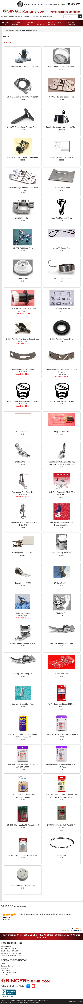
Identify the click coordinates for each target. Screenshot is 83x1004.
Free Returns (40, 23)
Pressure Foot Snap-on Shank (22, 643)
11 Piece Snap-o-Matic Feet (61, 309)
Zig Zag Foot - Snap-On (22, 674)
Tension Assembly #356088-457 (62, 553)
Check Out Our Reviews (54, 23)
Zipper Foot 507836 (23, 583)
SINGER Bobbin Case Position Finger (22, 127)
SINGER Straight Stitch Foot (61, 643)
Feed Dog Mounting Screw (61, 218)
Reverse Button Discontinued (23, 886)
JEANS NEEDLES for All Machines (22, 855)
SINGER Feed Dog (23, 218)
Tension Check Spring (61, 278)
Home (7, 30)
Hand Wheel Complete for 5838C (61, 67)
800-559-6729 (5, 953)
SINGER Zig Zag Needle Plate (61, 97)
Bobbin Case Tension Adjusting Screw (22, 401)
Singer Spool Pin (23, 432)
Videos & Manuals (71, 23)
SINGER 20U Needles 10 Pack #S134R (22, 825)
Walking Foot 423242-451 (22, 553)
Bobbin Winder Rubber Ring (61, 339)
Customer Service (16, 23)
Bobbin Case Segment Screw (62, 401)
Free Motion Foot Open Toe (22, 492)
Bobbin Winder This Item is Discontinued (22, 339)
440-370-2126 (16, 953)
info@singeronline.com (13, 955)
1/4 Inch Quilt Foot (22, 462)
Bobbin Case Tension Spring (22, 369)
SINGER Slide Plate (61, 188)
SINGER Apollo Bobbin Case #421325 (22, 97)
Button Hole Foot (62, 674)
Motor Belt (61, 855)
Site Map (79, 1001)
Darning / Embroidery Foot (22, 704)
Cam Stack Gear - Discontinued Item (23, 67)
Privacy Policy (72, 1001)
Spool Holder (22, 278)
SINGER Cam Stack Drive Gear (23, 309)
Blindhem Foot (62, 613)
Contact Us (30, 23)
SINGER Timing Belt (61, 248)
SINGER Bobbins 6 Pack (23, 248)
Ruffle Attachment (22, 613)
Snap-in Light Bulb (61, 432)
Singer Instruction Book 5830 (61, 157)
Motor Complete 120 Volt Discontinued (22, 157)
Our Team (4, 974)
